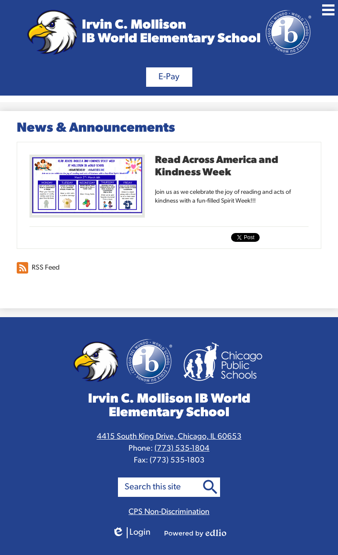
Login (131, 532)
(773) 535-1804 (181, 448)
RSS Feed (38, 268)
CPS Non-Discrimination (169, 512)
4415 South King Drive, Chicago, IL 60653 (169, 437)
